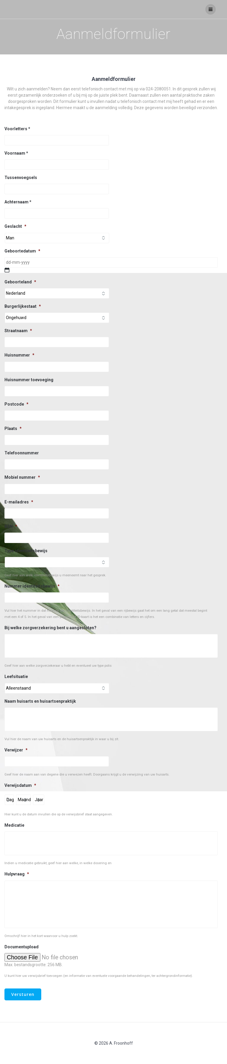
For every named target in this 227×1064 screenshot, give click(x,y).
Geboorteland (20, 282)
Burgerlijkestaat (22, 306)
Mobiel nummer (22, 477)
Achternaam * (17, 202)
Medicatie (14, 825)
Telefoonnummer (21, 453)
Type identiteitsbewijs (25, 550)
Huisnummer (19, 355)
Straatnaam (18, 330)
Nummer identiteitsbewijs (32, 586)
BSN (10, 526)
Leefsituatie (16, 676)
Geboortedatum (22, 251)
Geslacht (15, 226)
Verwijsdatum (20, 785)
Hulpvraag (16, 874)
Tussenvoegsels (20, 177)
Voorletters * (17, 128)
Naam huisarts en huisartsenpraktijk (40, 701)
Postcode (16, 404)
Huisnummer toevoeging (28, 379)
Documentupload (21, 946)
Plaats (13, 428)
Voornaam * (16, 153)
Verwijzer (16, 750)
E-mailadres (18, 502)
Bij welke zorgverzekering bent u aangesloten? (50, 627)
